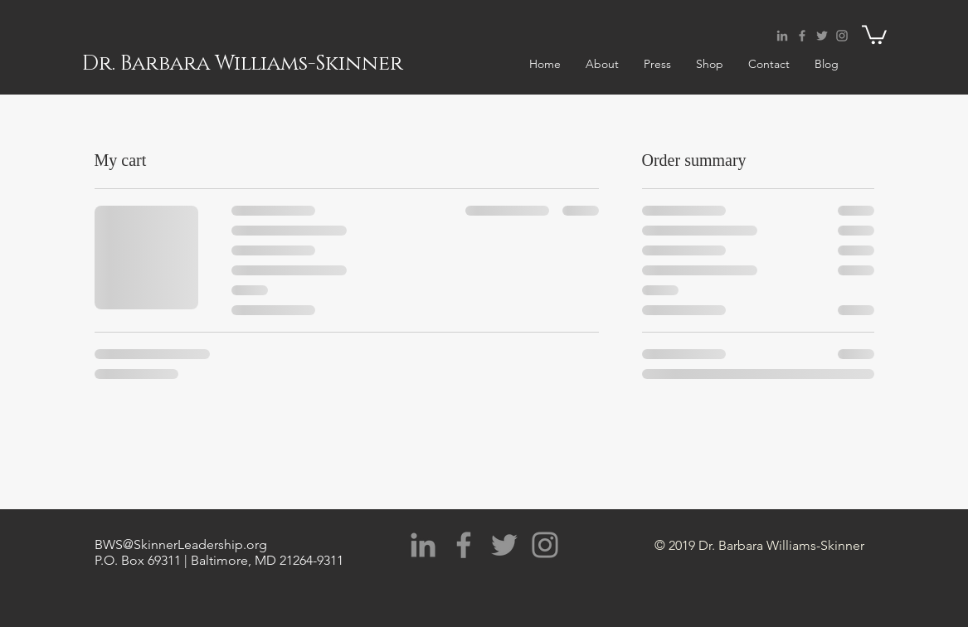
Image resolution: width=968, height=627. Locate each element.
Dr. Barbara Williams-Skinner (242, 63)
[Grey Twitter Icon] (822, 35)
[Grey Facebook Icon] (802, 35)
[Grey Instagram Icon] (841, 35)
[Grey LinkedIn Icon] (782, 35)
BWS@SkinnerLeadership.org (181, 544)
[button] (874, 33)
